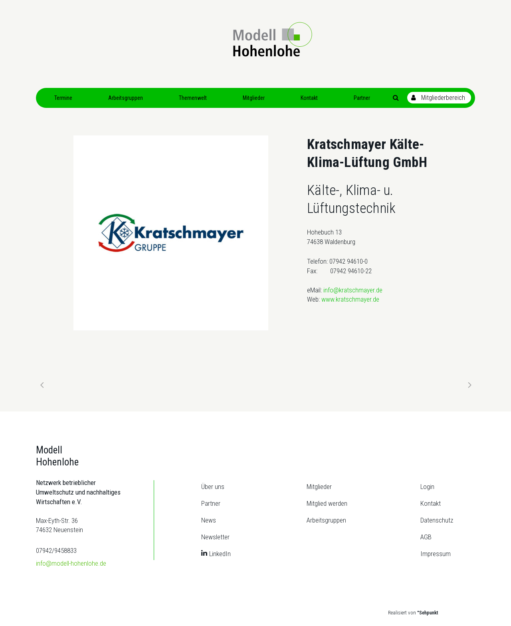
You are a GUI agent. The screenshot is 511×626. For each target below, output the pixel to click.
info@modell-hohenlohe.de (71, 563)
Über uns (212, 487)
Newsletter (215, 537)
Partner (210, 503)
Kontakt (430, 503)
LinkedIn (220, 554)
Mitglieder (319, 487)
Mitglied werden (327, 503)
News (208, 520)
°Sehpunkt (427, 613)
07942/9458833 (56, 550)
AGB (426, 537)
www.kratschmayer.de (350, 299)
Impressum (435, 554)
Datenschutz (436, 520)
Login (427, 487)
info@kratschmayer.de (352, 290)
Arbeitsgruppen (326, 520)
